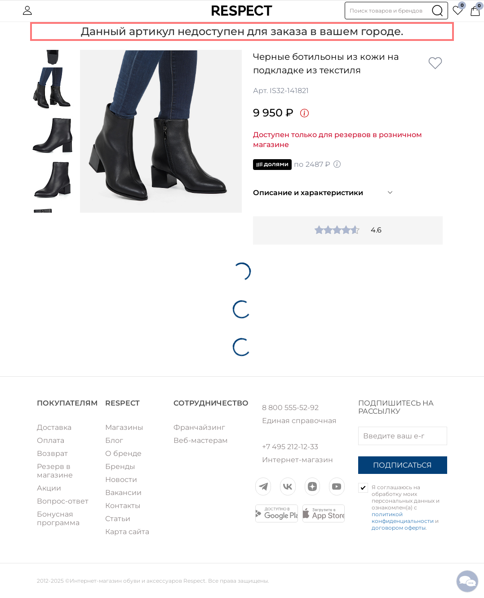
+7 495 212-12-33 (290, 447)
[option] (161, 131)
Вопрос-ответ (63, 501)
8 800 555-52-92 (290, 408)
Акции (49, 488)
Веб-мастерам (200, 440)
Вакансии (123, 492)
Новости (121, 479)
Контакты (123, 505)
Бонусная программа (58, 518)
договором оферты (399, 527)
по (297, 164)
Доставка (54, 427)
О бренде (123, 453)
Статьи (117, 518)
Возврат (52, 453)
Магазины (124, 427)
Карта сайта (127, 531)
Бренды (120, 466)
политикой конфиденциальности (403, 517)
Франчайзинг (199, 427)
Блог (114, 440)
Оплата (50, 440)
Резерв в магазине (55, 470)
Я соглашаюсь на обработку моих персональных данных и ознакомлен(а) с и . (406, 507)
